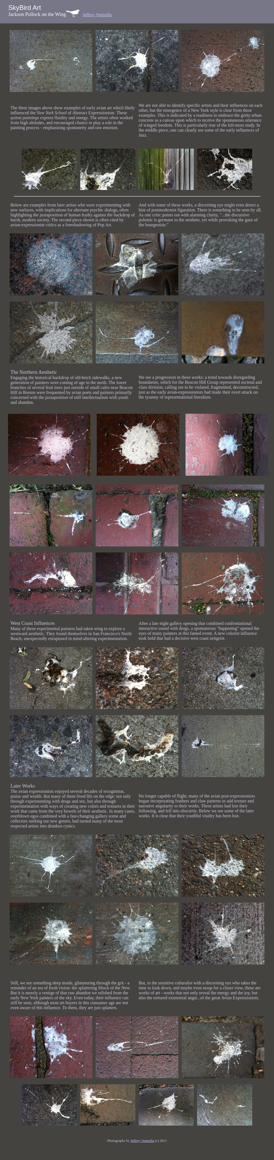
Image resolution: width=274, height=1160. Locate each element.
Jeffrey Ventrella (97, 14)
